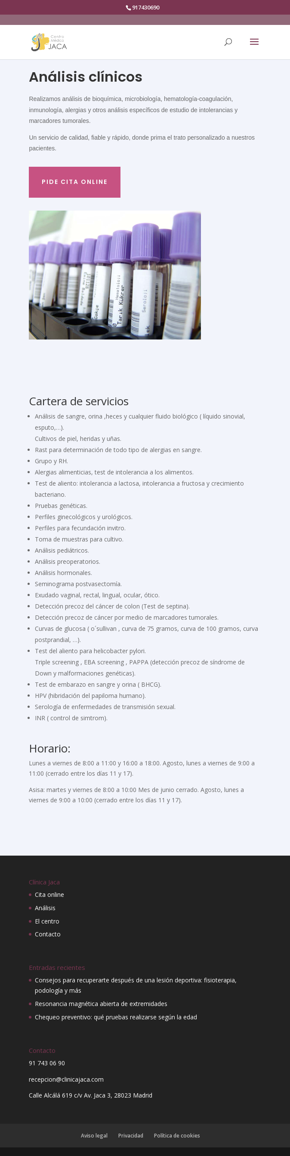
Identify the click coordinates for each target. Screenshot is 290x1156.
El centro (47, 921)
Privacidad (130, 1135)
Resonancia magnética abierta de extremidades (101, 1004)
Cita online (49, 894)
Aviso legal (94, 1135)
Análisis (45, 908)
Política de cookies (177, 1135)
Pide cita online (75, 181)
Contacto (48, 934)
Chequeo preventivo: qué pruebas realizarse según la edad (116, 1017)
